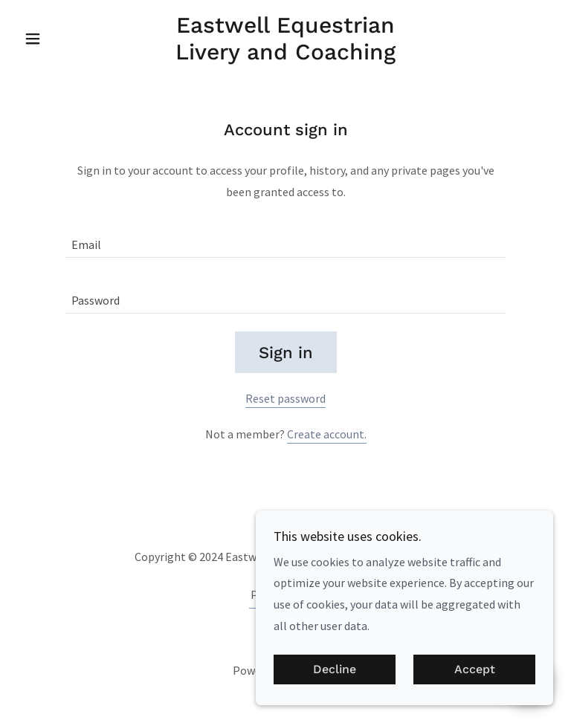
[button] (58, 39)
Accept (474, 670)
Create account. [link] (327, 434)
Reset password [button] (285, 398)
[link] (285, 55)
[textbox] (285, 239)
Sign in (286, 352)
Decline (334, 670)
